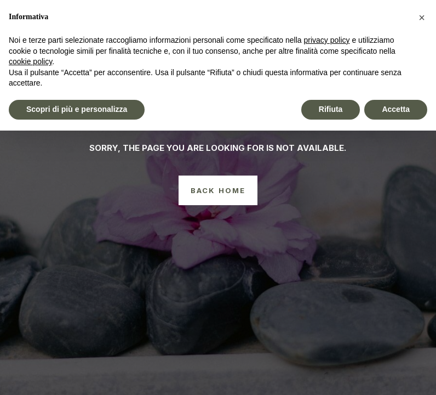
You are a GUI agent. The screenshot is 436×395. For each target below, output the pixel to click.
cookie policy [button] (30, 61)
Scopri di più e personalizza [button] (76, 109)
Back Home (218, 190)
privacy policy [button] (327, 40)
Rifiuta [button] (331, 109)
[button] (422, 17)
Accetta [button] (396, 109)
